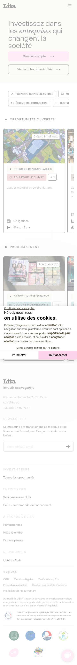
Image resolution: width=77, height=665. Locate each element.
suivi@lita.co (11, 402)
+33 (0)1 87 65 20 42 (16, 408)
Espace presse (13, 540)
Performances (12, 524)
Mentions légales (23, 579)
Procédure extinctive (15, 585)
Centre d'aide (12, 560)
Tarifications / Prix (48, 579)
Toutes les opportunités (18, 477)
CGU (6, 579)
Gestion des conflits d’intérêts (49, 585)
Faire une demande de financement (27, 505)
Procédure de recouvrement (19, 591)
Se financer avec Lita (17, 497)
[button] (14, 653)
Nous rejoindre (13, 532)
